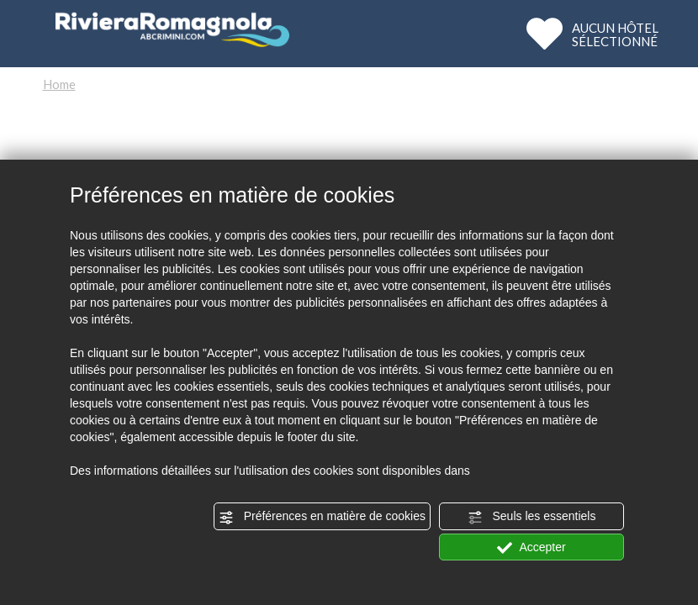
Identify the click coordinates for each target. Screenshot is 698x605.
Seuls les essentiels (532, 516)
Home (59, 84)
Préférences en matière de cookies (322, 516)
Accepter (531, 547)
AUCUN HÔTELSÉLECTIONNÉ (615, 34)
